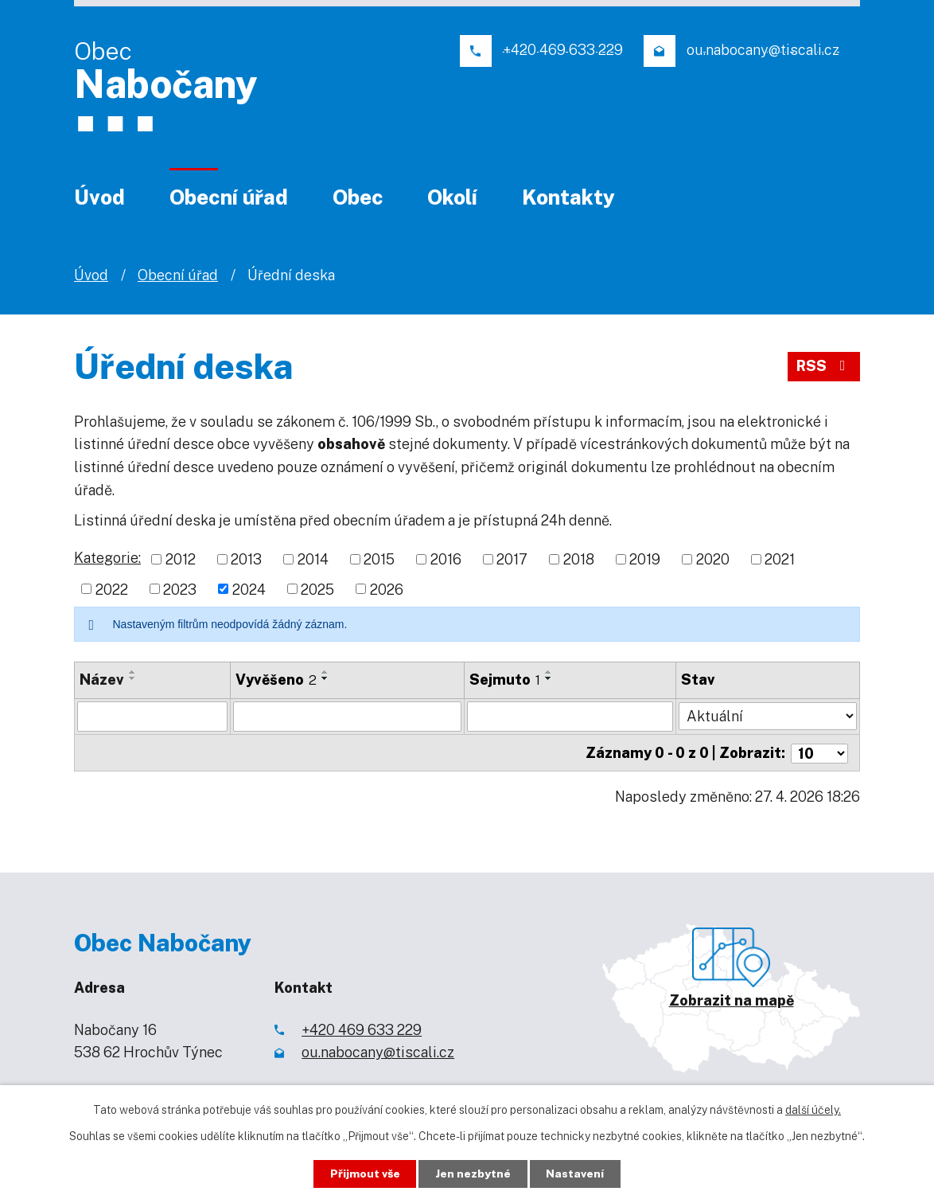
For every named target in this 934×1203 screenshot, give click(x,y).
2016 (445, 559)
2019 (644, 559)
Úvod (99, 197)
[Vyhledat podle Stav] (768, 714)
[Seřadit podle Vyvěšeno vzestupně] (326, 672)
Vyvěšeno (276, 679)
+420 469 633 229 (362, 1028)
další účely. (813, 1109)
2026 (386, 588)
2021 (780, 559)
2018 (578, 559)
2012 (180, 559)
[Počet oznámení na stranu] (819, 752)
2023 (180, 588)
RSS (824, 366)
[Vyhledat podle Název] (152, 716)
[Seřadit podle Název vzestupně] (133, 672)
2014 (313, 559)
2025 (317, 588)
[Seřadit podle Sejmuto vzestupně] (549, 672)
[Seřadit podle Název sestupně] (133, 678)
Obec (358, 197)
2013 (246, 559)
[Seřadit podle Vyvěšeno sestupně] (326, 678)
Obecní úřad (228, 197)
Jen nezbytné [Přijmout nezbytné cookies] (474, 1173)
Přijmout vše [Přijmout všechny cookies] (364, 1173)
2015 (379, 559)
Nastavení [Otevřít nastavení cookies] (576, 1173)
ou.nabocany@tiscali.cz (378, 1051)
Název (102, 679)
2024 (249, 588)
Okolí (452, 197)
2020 (713, 559)
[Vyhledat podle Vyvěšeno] (348, 716)
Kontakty (568, 197)
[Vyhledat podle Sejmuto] (570, 716)
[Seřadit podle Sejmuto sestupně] (549, 678)
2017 (511, 559)
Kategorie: (107, 557)
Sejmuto (504, 679)
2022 (111, 588)
